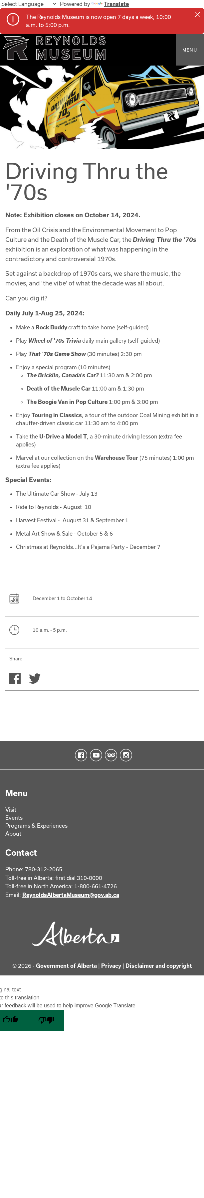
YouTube (94, 756)
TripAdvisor (109, 756)
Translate (110, 4)
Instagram (124, 756)
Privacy (111, 966)
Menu (189, 50)
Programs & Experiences (36, 826)
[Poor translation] (46, 1021)
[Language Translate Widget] (28, 3)
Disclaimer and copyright (158, 966)
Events (14, 818)
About (13, 834)
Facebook (79, 756)
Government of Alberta (66, 966)
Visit (10, 810)
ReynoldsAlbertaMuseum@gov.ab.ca (70, 895)
